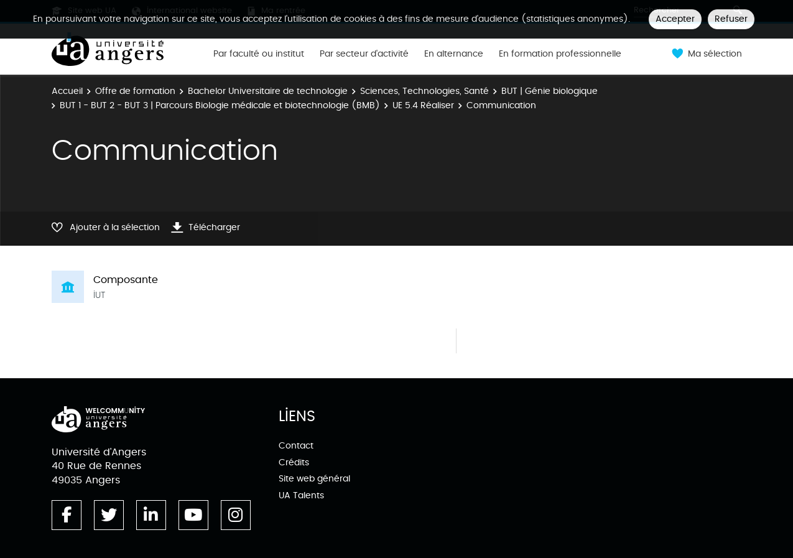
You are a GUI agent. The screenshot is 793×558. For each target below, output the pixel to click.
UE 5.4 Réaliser (423, 105)
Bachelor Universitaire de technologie (268, 91)
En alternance (453, 54)
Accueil (67, 91)
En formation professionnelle (560, 54)
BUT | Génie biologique (549, 91)
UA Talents (301, 495)
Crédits (294, 462)
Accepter (675, 19)
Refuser (731, 19)
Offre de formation (135, 91)
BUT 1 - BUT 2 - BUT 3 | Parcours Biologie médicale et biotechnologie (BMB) (220, 105)
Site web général (314, 478)
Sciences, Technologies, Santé (424, 91)
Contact (296, 445)
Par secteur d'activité (364, 54)
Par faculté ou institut (258, 54)
